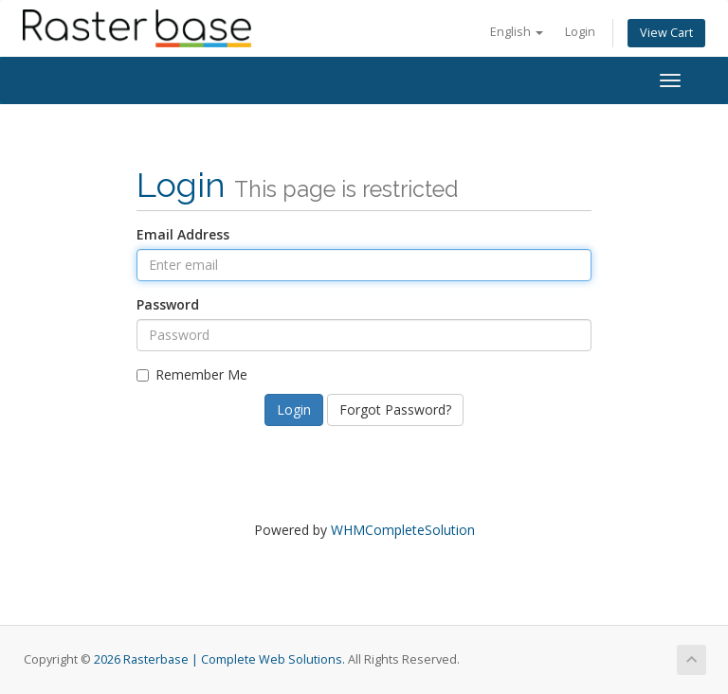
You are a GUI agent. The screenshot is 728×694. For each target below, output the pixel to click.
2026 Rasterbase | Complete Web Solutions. (219, 659)
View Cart (666, 33)
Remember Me (191, 374)
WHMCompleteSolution (403, 530)
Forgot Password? (395, 409)
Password (167, 304)
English (516, 32)
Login (580, 32)
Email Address (182, 234)
